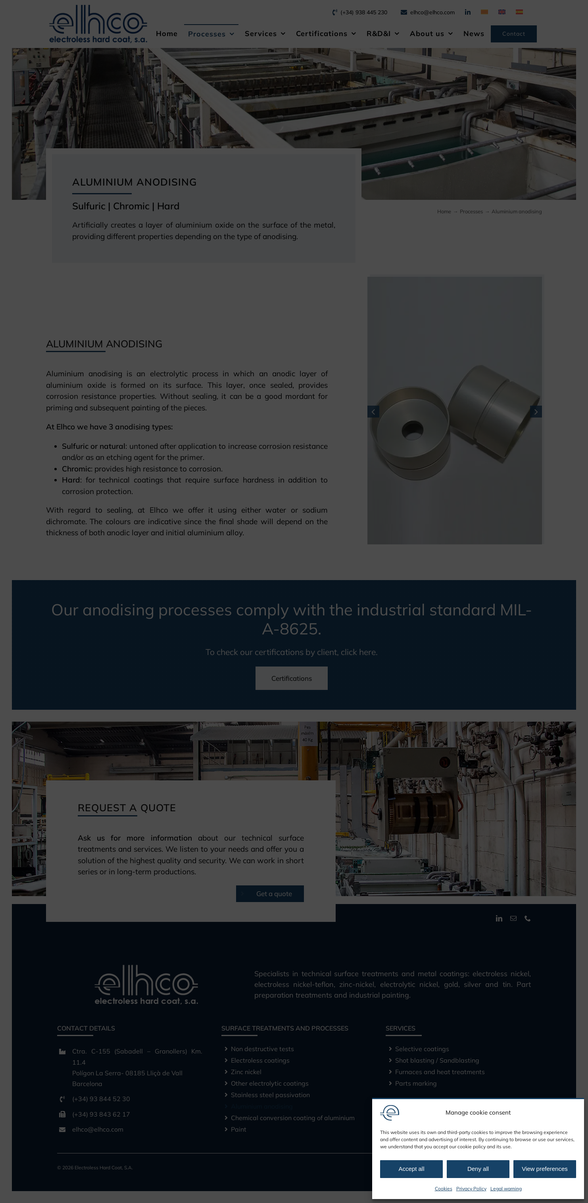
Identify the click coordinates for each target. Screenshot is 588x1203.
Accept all (411, 1168)
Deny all (478, 1168)
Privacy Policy (471, 1189)
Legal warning (506, 1189)
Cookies (443, 1189)
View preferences (545, 1168)
